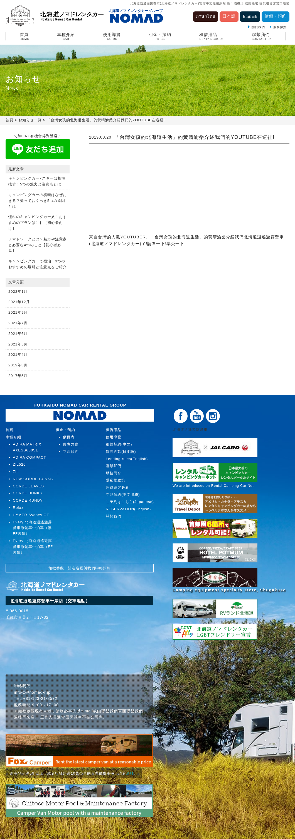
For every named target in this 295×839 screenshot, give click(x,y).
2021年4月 (18, 354)
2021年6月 (18, 334)
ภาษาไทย (205, 16)
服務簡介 (113, 473)
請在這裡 (75, 568)
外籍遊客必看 (117, 487)
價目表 (69, 437)
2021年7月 (18, 323)
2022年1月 (18, 291)
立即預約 (70, 451)
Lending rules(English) (127, 459)
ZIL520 (19, 464)
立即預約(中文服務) (123, 494)
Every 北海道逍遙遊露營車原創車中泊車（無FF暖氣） (32, 528)
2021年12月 (19, 302)
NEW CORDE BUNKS (33, 479)
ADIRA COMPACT (29, 457)
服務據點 (280, 27)
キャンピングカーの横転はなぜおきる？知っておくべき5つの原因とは (37, 201)
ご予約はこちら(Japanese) (130, 502)
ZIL (16, 472)
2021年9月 (18, 312)
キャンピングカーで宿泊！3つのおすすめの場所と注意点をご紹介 (37, 264)
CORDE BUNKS (27, 493)
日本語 (229, 16)
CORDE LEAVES (28, 486)
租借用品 (211, 36)
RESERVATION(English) (128, 509)
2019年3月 (18, 365)
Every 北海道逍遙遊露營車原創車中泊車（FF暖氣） (33, 547)
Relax (18, 508)
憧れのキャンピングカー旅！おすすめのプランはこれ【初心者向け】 (37, 223)
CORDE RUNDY (28, 500)
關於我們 (258, 27)
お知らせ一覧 (30, 120)
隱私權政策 (115, 480)
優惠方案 (70, 444)
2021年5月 (18, 344)
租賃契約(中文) (119, 444)
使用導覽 (112, 36)
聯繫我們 (262, 36)
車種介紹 (66, 36)
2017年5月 (18, 376)
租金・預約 (160, 36)
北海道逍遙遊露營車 (192, 429)
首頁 (24, 36)
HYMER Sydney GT (31, 515)
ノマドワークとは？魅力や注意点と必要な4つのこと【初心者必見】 (37, 245)
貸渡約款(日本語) (121, 451)
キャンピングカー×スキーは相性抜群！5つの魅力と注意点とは (36, 181)
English (250, 16)
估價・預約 (275, 16)
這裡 (130, 773)
